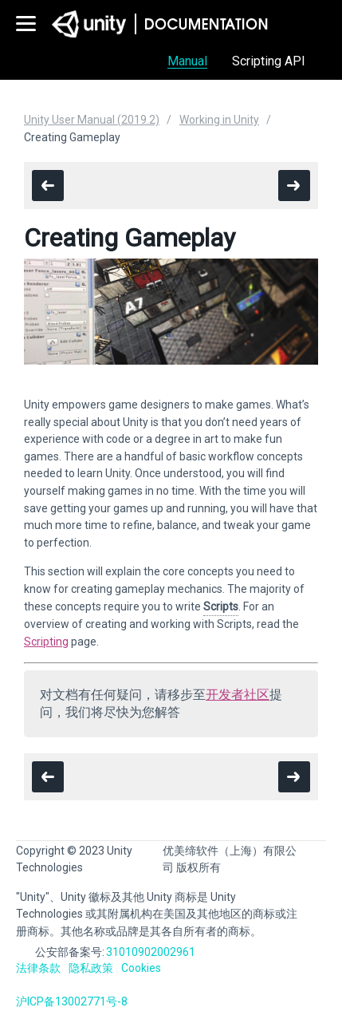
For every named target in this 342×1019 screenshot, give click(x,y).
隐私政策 (91, 968)
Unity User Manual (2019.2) (91, 119)
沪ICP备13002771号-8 (72, 1001)
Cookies (141, 968)
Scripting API (268, 61)
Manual (187, 61)
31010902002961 (150, 952)
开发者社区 (237, 694)
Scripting (46, 641)
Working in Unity (219, 119)
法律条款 (38, 968)
